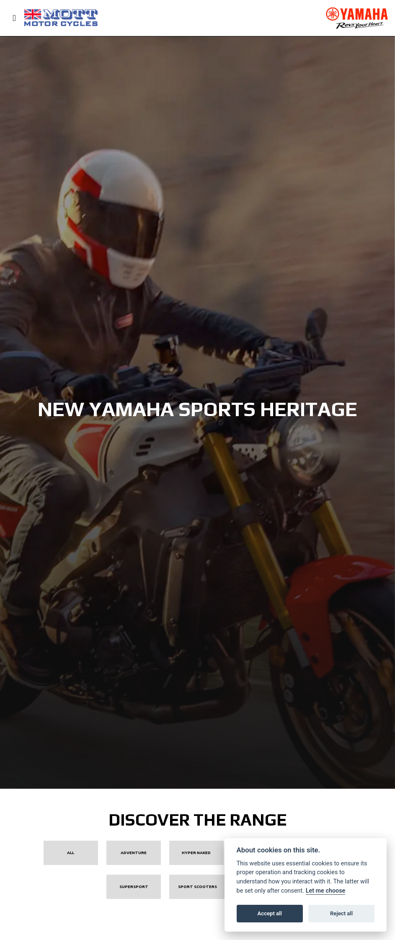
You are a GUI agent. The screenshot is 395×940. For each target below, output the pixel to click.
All (70, 852)
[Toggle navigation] (10, 18)
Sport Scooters (197, 886)
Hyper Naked (196, 852)
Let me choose (326, 890)
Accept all (270, 913)
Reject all (341, 913)
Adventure (134, 852)
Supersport (133, 886)
